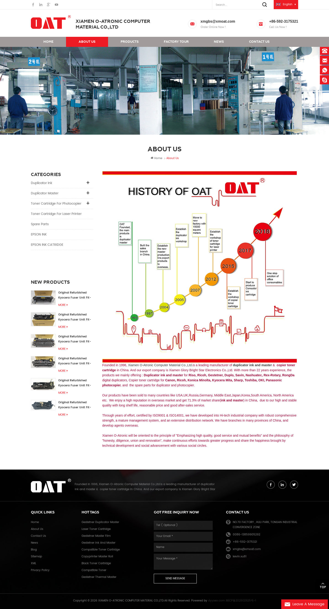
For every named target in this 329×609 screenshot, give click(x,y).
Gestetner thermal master (99, 577)
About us (87, 42)
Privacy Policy (40, 570)
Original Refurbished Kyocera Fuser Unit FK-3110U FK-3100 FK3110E (74, 383)
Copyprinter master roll (97, 556)
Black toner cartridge (96, 563)
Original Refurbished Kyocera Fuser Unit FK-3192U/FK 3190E (74, 317)
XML (33, 563)
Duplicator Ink (41, 183)
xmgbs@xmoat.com (218, 21)
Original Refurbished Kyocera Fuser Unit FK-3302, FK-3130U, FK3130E (75, 361)
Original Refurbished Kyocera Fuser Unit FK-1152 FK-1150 (74, 273)
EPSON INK (39, 234)
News (219, 42)
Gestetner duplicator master (100, 522)
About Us (37, 529)
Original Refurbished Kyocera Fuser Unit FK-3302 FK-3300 (74, 295)
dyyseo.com (216, 600)
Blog (34, 550)
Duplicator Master (44, 193)
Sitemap (36, 556)
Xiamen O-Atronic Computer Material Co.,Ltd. (160, 365)
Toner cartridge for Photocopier (56, 203)
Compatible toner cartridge (101, 550)
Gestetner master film (96, 536)
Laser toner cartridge (96, 529)
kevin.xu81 (240, 556)
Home (48, 42)
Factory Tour (176, 42)
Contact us (259, 42)
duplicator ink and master (252, 365)
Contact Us (38, 536)
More (63, 283)
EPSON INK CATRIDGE (47, 244)
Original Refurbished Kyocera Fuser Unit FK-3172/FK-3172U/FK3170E (74, 339)
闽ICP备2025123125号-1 (241, 600)
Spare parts (40, 224)
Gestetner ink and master (98, 543)
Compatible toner (94, 570)
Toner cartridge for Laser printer (56, 213)
